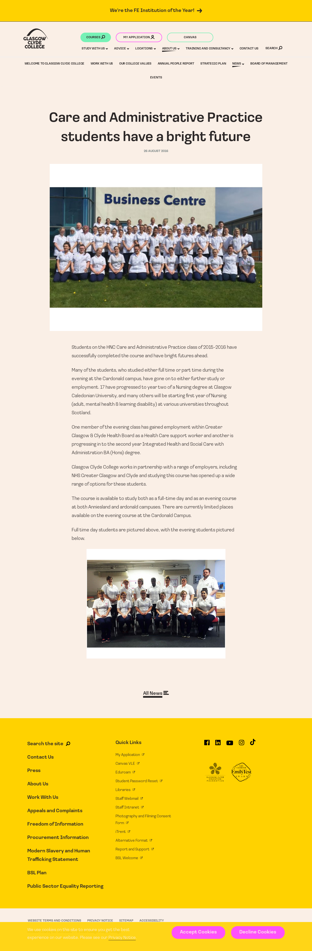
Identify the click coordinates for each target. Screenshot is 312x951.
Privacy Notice (122, 937)
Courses (95, 38)
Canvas (190, 37)
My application (139, 38)
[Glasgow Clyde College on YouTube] (229, 745)
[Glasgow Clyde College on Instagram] (241, 745)
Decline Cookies (257, 932)
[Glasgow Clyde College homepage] (35, 38)
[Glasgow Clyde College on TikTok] (252, 744)
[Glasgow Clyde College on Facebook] (207, 745)
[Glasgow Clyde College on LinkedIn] (218, 745)
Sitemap (126, 920)
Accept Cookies (198, 932)
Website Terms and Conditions (54, 920)
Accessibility (151, 920)
